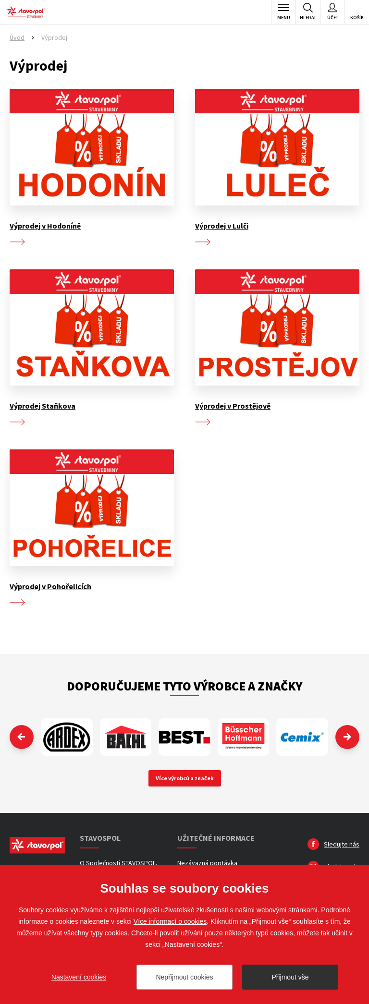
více (17, 242)
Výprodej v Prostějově (233, 406)
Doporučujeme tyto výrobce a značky (184, 686)
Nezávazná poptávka (207, 863)
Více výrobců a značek (185, 778)
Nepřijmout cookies (184, 977)
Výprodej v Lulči (221, 225)
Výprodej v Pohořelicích (50, 586)
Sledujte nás (341, 844)
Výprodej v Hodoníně (45, 225)
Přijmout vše (289, 977)
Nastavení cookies (78, 977)
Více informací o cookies (170, 921)
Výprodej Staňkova (42, 406)
